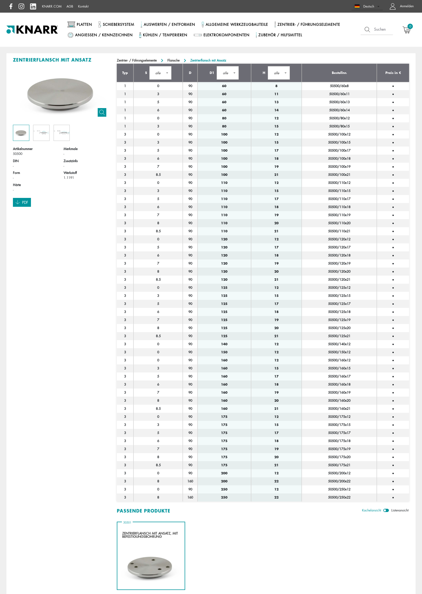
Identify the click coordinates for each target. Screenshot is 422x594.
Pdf (22, 202)
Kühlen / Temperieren (165, 35)
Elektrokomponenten (226, 35)
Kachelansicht (371, 510)
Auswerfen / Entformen (169, 24)
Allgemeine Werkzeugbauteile (237, 24)
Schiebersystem (118, 24)
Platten (84, 24)
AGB (69, 6)
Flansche (173, 60)
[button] (367, 6)
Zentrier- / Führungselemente (308, 24)
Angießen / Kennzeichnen (104, 35)
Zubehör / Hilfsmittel (280, 35)
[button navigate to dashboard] (400, 6)
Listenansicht (400, 510)
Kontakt (83, 6)
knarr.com (52, 6)
